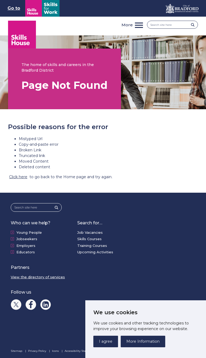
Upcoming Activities (95, 252)
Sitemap (17, 351)
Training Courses (92, 245)
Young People (29, 232)
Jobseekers (26, 239)
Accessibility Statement (81, 351)
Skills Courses (89, 239)
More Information (143, 341)
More (127, 24)
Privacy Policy (37, 351)
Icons (56, 351)
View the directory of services (38, 277)
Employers (25, 245)
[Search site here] (170, 25)
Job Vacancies (90, 232)
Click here (18, 176)
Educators (25, 252)
